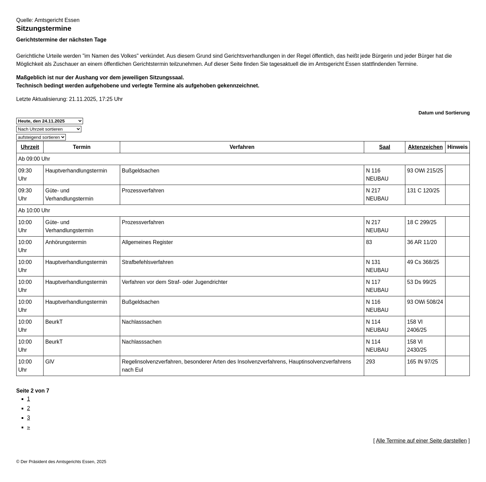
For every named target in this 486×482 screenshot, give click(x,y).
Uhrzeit (30, 147)
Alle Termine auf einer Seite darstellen (421, 441)
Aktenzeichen (425, 147)
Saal (384, 147)
